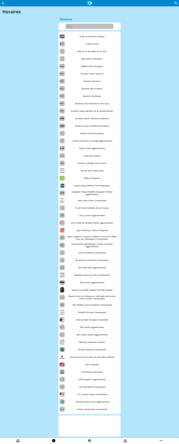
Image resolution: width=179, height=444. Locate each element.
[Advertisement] (89, 426)
